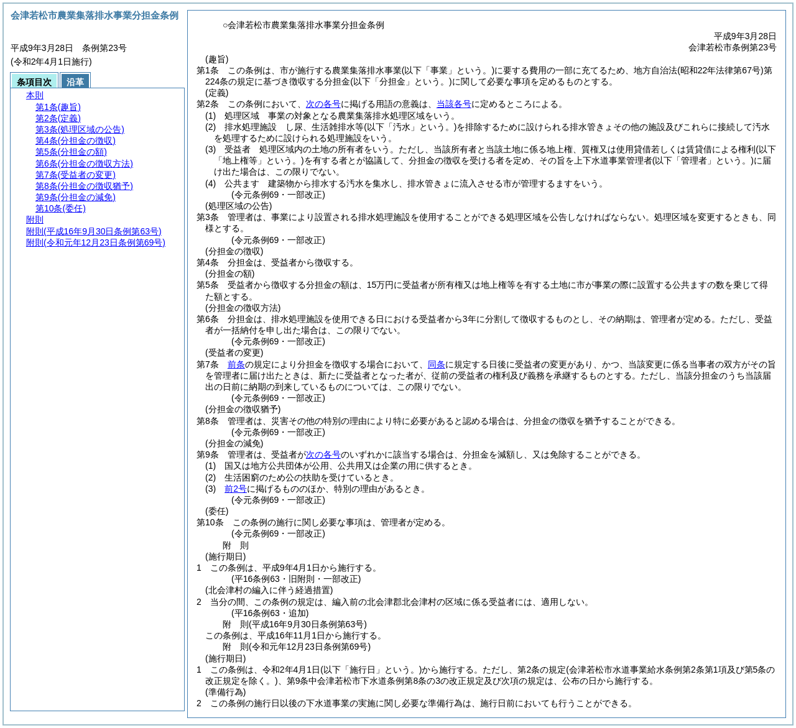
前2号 (235, 489)
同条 (436, 364)
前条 (236, 364)
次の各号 (323, 104)
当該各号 (454, 104)
